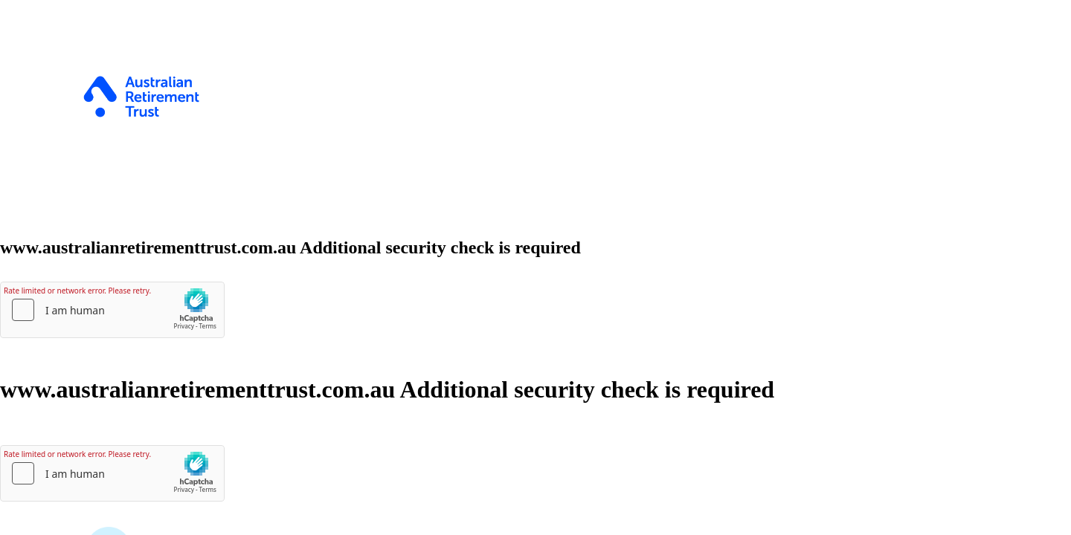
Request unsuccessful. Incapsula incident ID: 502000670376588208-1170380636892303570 (535, 267)
